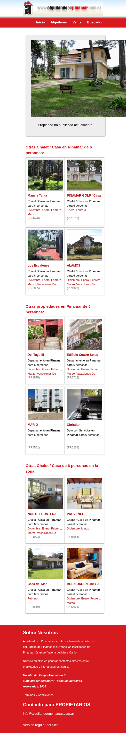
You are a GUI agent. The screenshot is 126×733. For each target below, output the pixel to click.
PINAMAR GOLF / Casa (84, 195)
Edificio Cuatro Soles (82, 355)
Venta (77, 22)
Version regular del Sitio (40, 725)
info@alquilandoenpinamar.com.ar (48, 714)
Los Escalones (38, 265)
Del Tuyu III (36, 355)
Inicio (40, 22)
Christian (73, 425)
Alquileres (59, 22)
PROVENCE (75, 514)
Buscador (95, 22)
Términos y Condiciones (38, 694)
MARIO (33, 425)
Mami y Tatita (37, 195)
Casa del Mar (37, 584)
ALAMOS (73, 265)
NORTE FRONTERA (42, 514)
